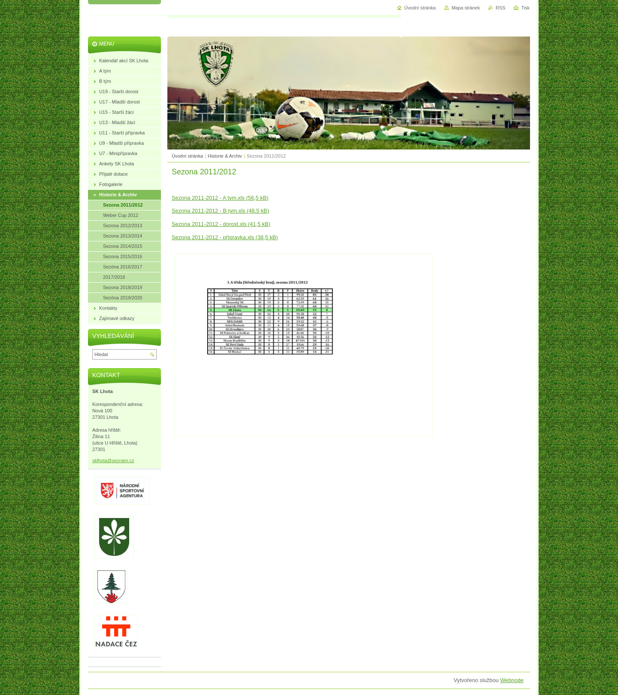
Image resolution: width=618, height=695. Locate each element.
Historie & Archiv (225, 156)
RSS (500, 7)
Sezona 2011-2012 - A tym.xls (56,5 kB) (220, 198)
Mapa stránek (465, 7)
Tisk (525, 7)
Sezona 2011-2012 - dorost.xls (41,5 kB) (221, 224)
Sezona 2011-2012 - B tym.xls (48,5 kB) (220, 210)
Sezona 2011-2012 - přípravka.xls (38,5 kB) (225, 237)
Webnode (512, 680)
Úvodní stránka (187, 156)
